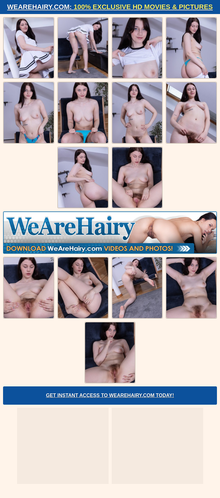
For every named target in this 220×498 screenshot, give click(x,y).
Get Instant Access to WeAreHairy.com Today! (110, 395)
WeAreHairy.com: (110, 7)
